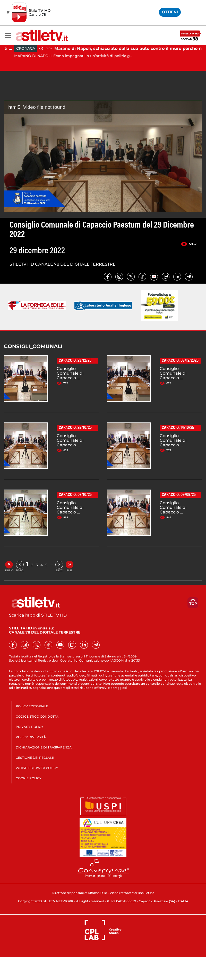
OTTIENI (170, 12)
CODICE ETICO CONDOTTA (37, 716)
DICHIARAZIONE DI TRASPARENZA (44, 747)
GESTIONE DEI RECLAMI (35, 758)
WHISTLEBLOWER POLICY (37, 768)
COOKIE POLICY (28, 778)
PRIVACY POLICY (29, 727)
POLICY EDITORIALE (32, 706)
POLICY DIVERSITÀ (31, 737)
